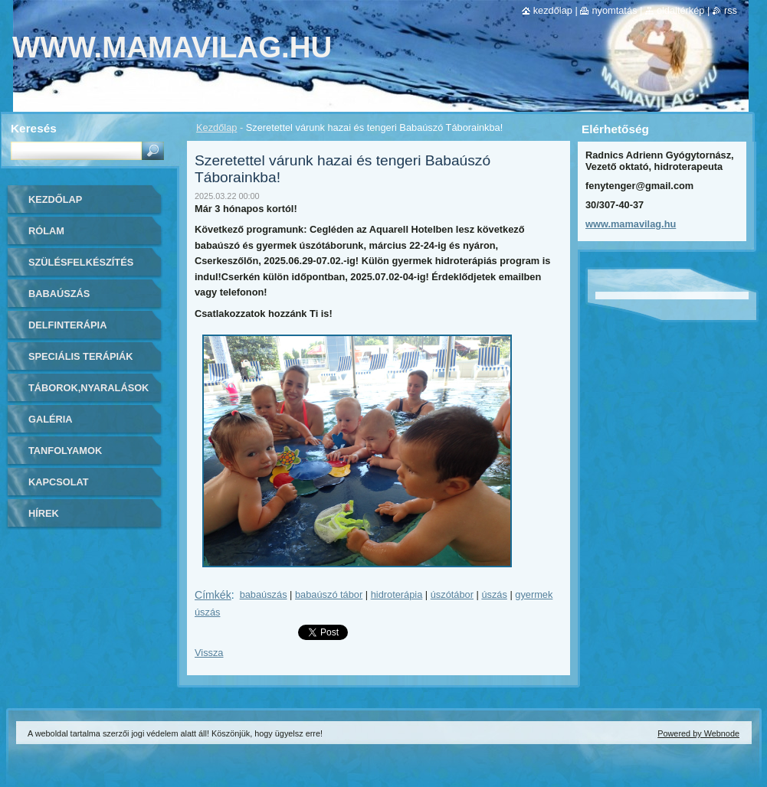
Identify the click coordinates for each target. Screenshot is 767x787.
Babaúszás (59, 293)
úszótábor (452, 594)
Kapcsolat (58, 482)
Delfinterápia (67, 325)
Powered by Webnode (698, 733)
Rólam (46, 231)
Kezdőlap (216, 127)
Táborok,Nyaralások (88, 388)
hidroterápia (397, 594)
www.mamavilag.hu (630, 224)
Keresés (34, 128)
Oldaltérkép (681, 10)
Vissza (209, 652)
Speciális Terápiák (80, 356)
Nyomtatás (614, 10)
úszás (493, 594)
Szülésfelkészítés (80, 262)
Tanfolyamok (65, 450)
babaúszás (263, 594)
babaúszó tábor (328, 594)
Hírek (43, 513)
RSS (730, 10)
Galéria (50, 419)
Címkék (213, 595)
